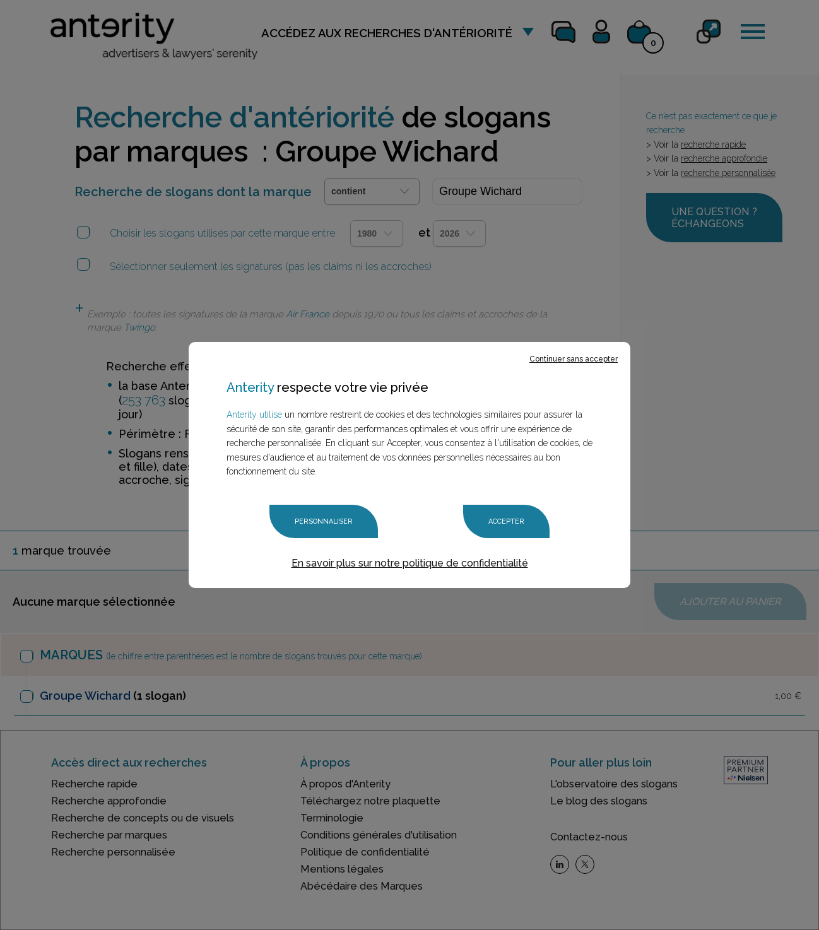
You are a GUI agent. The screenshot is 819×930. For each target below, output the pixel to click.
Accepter (506, 521)
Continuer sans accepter (573, 359)
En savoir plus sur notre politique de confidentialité (410, 563)
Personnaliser (324, 521)
